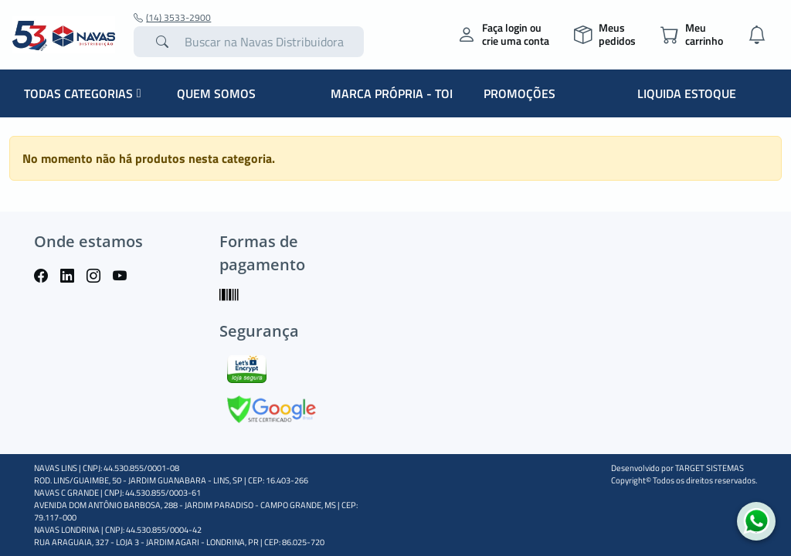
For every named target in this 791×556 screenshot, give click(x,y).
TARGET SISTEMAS (709, 468)
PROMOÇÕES (519, 93)
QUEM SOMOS (216, 93)
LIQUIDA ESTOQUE (686, 93)
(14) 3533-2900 (172, 17)
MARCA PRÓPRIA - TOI (392, 93)
